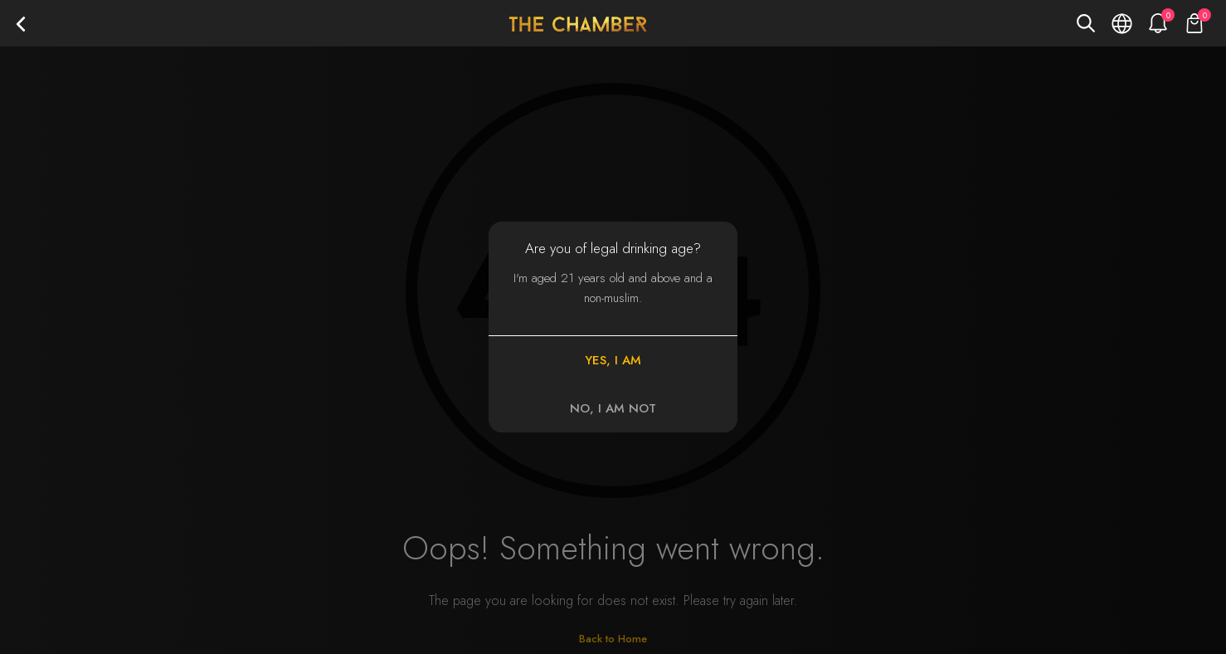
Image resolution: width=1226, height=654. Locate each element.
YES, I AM (613, 360)
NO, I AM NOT (613, 408)
